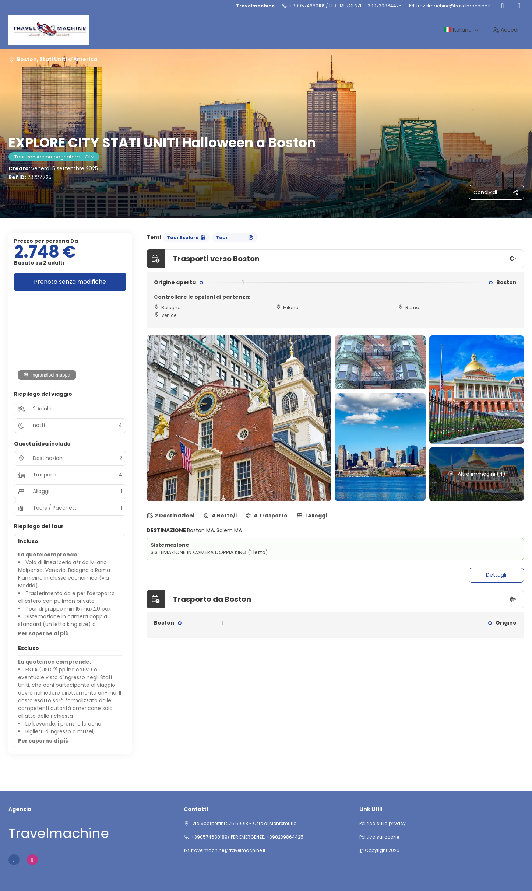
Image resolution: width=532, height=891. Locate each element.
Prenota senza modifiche (70, 281)
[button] (43, 633)
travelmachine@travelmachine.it (453, 6)
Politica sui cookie (379, 837)
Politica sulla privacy (382, 824)
